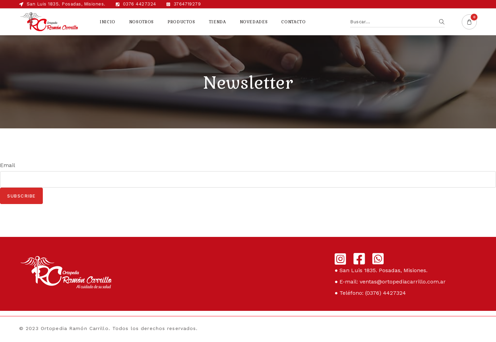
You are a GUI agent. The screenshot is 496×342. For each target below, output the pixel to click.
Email (7, 165)
